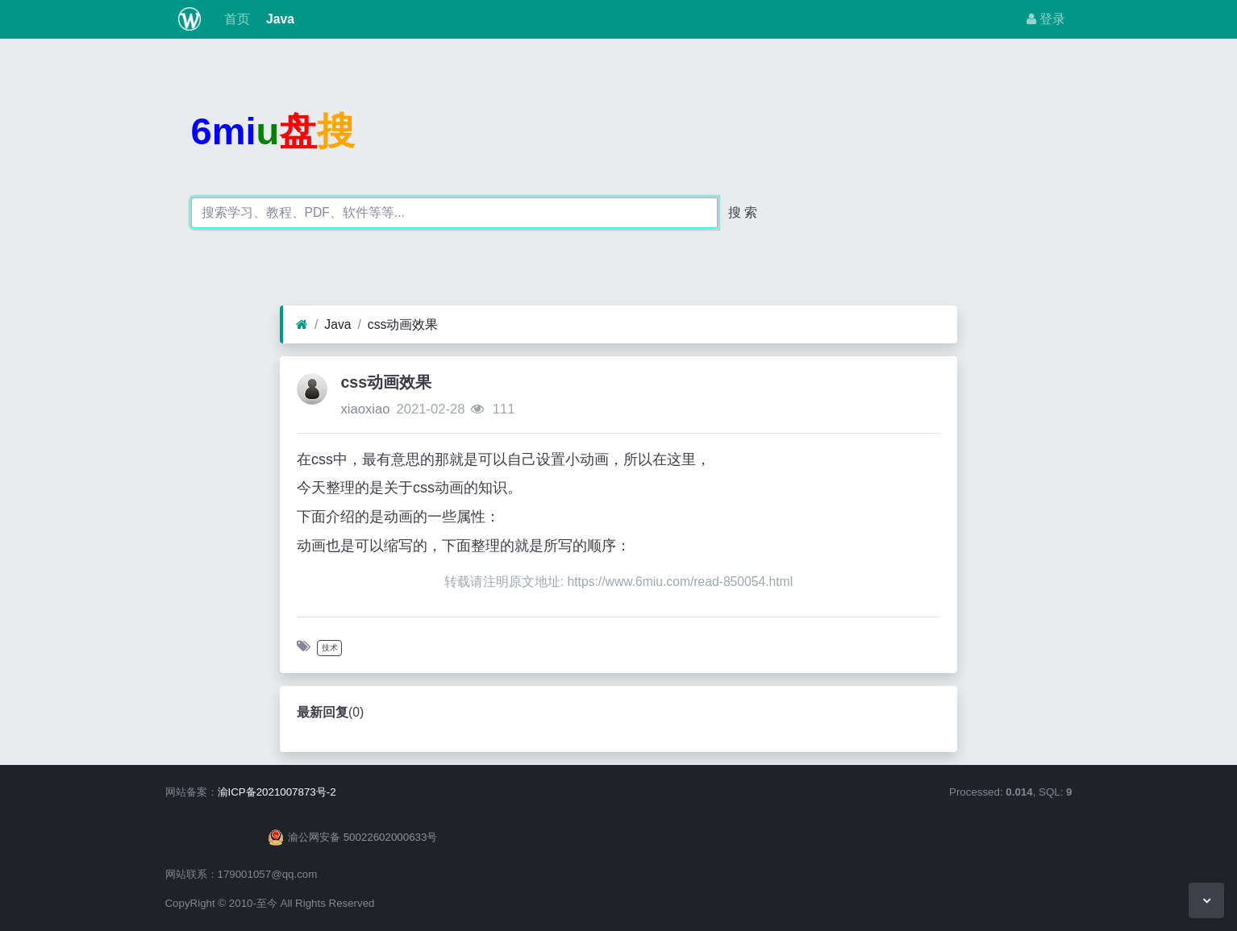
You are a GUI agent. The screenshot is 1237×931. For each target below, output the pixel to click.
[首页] (302, 325)
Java (278, 19)
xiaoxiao (364, 409)
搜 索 (742, 212)
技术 (330, 647)
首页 (234, 19)
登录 (1046, 19)
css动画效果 (403, 324)
